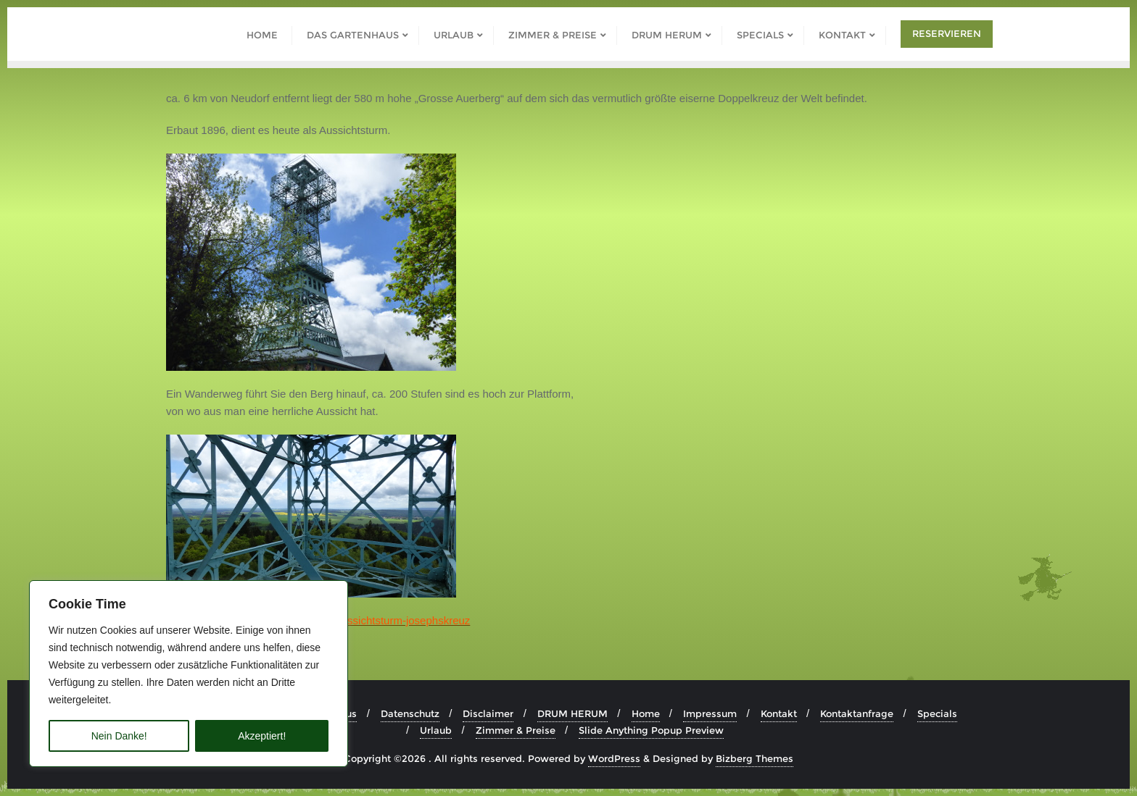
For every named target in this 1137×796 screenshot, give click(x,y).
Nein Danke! (119, 736)
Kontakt (779, 713)
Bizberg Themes (754, 758)
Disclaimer (488, 713)
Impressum (710, 713)
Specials (937, 713)
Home (646, 713)
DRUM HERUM (572, 713)
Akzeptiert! (262, 736)
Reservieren (946, 33)
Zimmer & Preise (515, 730)
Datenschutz (410, 713)
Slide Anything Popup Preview (651, 730)
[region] (188, 673)
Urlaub (436, 730)
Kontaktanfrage (856, 713)
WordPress (614, 758)
